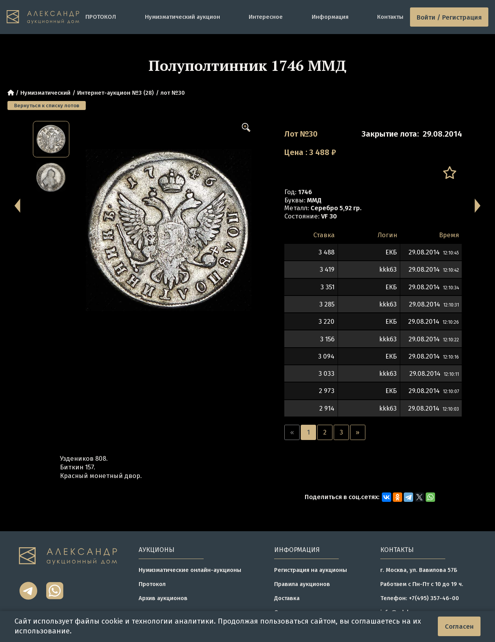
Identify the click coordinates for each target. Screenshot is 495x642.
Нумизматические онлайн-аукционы (190, 569)
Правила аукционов (302, 584)
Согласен (459, 626)
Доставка (287, 598)
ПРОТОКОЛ (100, 16)
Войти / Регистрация (449, 17)
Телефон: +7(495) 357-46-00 (419, 598)
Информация (330, 16)
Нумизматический (45, 92)
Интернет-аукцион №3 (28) (115, 92)
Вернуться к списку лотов (46, 105)
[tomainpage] (43, 16)
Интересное (266, 16)
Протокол (152, 584)
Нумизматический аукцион (182, 16)
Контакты (390, 16)
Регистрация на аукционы (310, 569)
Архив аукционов (163, 598)
